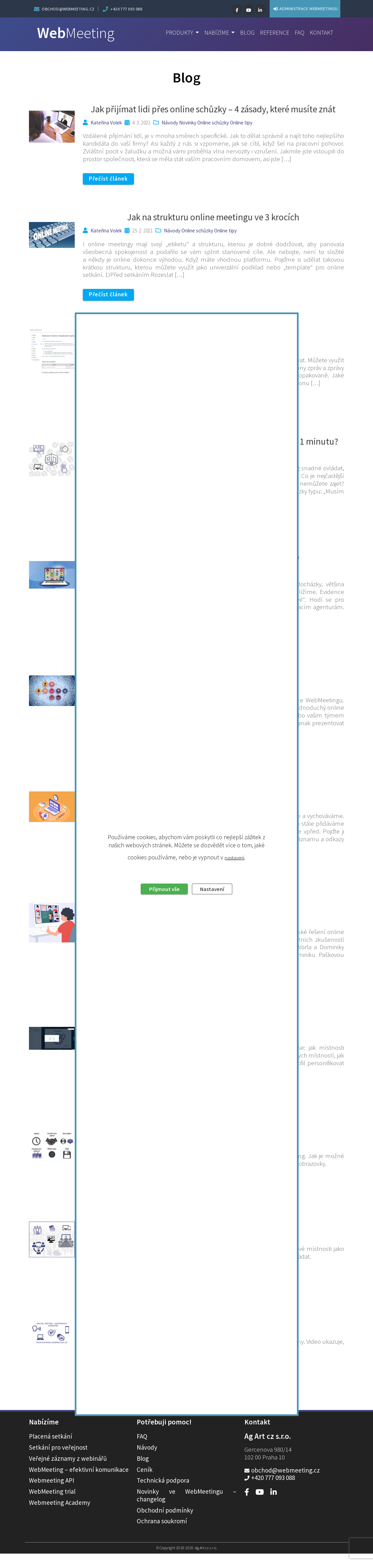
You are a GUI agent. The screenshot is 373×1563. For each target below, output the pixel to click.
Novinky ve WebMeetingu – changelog (186, 1505)
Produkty (171, 33)
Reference (271, 33)
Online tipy (241, 122)
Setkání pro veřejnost (58, 1457)
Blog (243, 33)
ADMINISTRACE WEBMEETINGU (291, 8)
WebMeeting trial (52, 1501)
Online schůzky (213, 122)
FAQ (298, 33)
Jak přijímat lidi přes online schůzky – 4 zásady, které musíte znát (213, 109)
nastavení (234, 774)
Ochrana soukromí (162, 1530)
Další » (209, 1415)
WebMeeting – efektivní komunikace (79, 1479)
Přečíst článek (111, 179)
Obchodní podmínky (165, 1519)
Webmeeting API (51, 1490)
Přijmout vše (160, 807)
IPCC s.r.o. (101, 1337)
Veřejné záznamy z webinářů (68, 1467)
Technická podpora (163, 1490)
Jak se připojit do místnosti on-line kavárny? (213, 1323)
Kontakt (320, 33)
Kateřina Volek (106, 122)
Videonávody (183, 1337)
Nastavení (216, 807)
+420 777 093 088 (126, 8)
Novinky (187, 122)
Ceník (144, 1479)
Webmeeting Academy (59, 1512)
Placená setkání (50, 1446)
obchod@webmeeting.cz (68, 8)
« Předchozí (171, 1415)
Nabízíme (211, 33)
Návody (170, 122)
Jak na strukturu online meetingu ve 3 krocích (213, 218)
